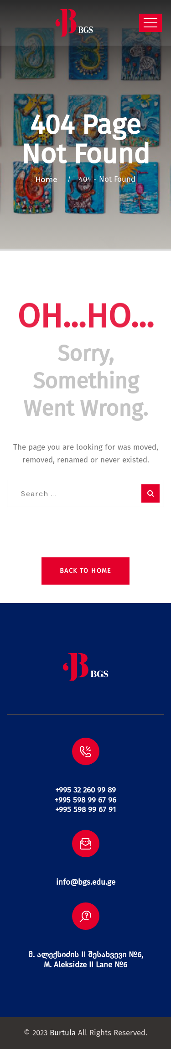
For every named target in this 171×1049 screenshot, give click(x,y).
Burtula (63, 1033)
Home (48, 179)
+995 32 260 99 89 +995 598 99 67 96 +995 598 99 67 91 (85, 799)
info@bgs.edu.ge (85, 882)
